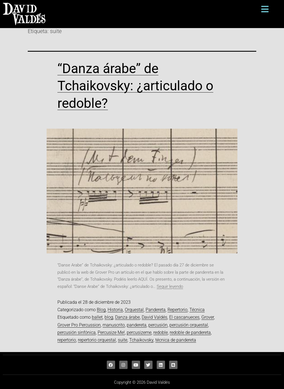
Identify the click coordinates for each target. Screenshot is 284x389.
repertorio (66, 340)
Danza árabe (127, 317)
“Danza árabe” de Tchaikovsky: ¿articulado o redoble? (135, 86)
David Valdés (154, 317)
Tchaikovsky (141, 340)
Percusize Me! (111, 332)
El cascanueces (184, 317)
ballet (97, 317)
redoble (160, 332)
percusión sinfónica (76, 332)
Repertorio (177, 309)
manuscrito (114, 325)
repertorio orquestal (97, 340)
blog (109, 317)
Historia (115, 309)
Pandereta (156, 309)
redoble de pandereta (190, 332)
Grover (207, 317)
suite (122, 340)
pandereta (136, 325)
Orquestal (134, 309)
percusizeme (139, 332)
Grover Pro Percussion (79, 325)
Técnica (197, 309)
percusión (158, 325)
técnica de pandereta (175, 340)
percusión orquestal (188, 325)
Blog (101, 309)
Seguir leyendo (170, 286)
